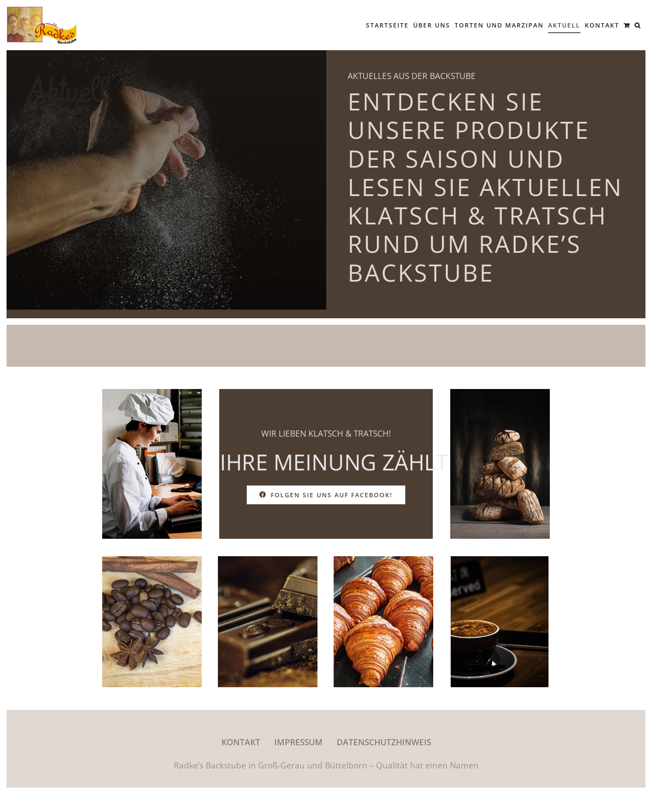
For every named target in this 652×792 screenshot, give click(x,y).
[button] (638, 25)
